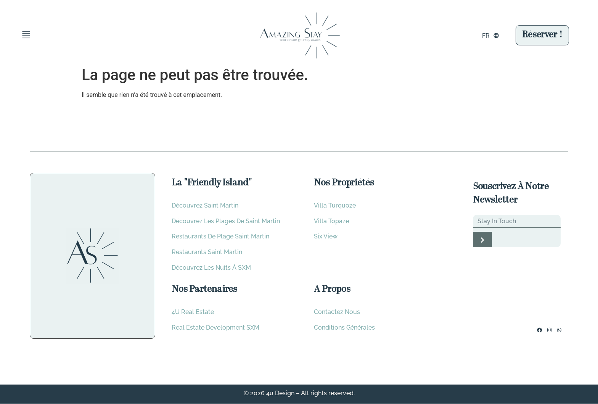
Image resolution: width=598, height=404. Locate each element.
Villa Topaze (331, 221)
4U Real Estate (193, 312)
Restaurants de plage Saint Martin (220, 236)
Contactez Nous (337, 312)
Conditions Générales (344, 328)
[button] (26, 35)
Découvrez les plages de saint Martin (226, 221)
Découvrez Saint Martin (205, 205)
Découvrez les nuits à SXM (211, 268)
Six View (326, 236)
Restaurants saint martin (207, 252)
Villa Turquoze (335, 205)
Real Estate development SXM (215, 328)
